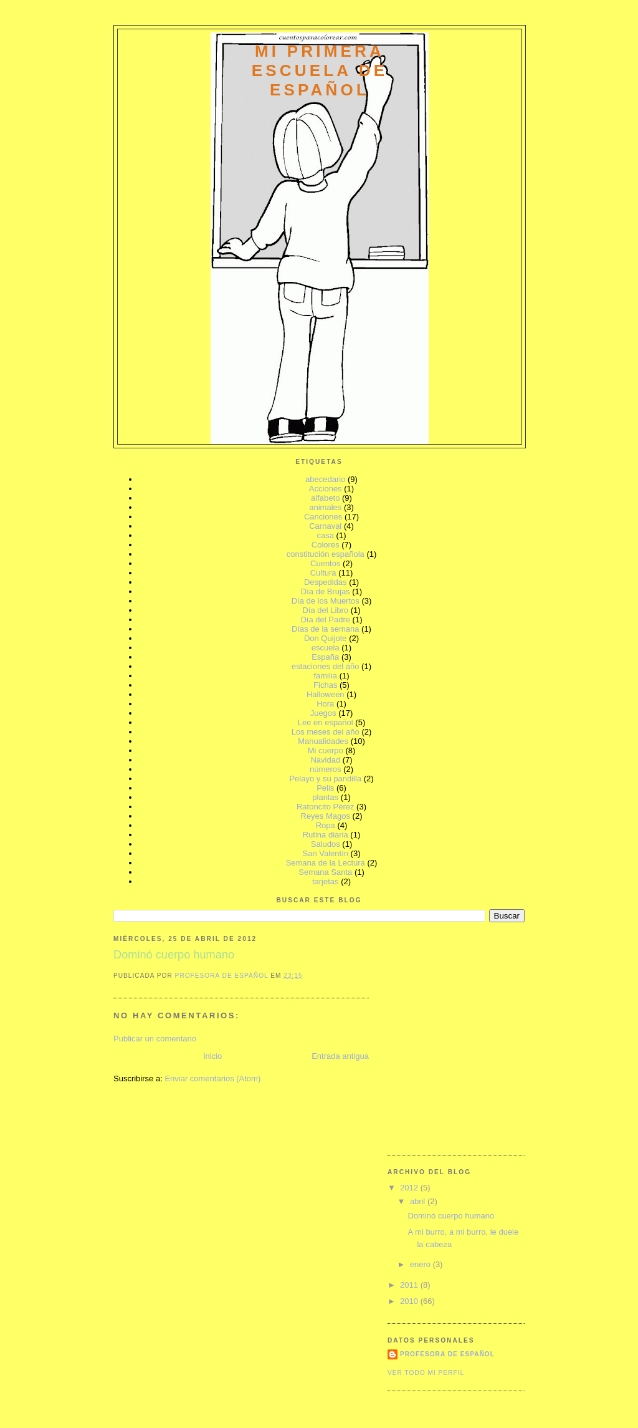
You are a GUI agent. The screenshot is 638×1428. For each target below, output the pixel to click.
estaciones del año (325, 666)
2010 (410, 1301)
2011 (410, 1285)
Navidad (325, 760)
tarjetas (325, 881)
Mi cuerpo (325, 750)
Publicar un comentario (154, 1038)
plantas (325, 797)
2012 (410, 1187)
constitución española (325, 554)
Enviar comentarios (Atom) (212, 1078)
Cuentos (325, 563)
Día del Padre (325, 619)
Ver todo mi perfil (426, 1372)
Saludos (325, 844)
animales (325, 507)
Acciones (325, 488)
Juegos (323, 713)
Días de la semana (325, 629)
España (325, 657)
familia (325, 675)
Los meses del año (325, 731)
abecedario (325, 479)
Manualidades (323, 741)
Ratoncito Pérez (326, 806)
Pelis (325, 788)
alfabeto (325, 498)
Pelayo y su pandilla (325, 778)
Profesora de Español (447, 1354)
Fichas (325, 685)
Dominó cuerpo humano (450, 1215)
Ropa (325, 825)
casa (325, 535)
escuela (326, 647)
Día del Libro (325, 610)
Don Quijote (325, 638)
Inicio (212, 1056)
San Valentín (325, 853)
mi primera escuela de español (320, 70)
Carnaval (325, 526)
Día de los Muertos (325, 600)
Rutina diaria (325, 834)
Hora (325, 703)
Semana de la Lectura (325, 862)
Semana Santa (325, 872)
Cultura (323, 572)
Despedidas (325, 582)
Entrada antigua (340, 1056)
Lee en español (325, 722)
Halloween (326, 694)
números (325, 769)
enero (421, 1264)
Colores (326, 544)
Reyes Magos (325, 816)
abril (418, 1201)
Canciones (323, 516)
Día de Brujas (325, 591)
